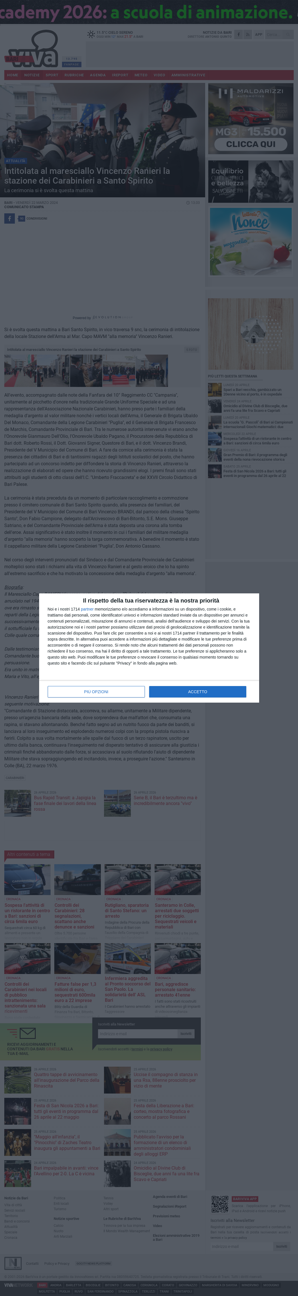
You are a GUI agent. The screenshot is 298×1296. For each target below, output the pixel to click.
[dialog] (149, 648)
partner (87, 609)
